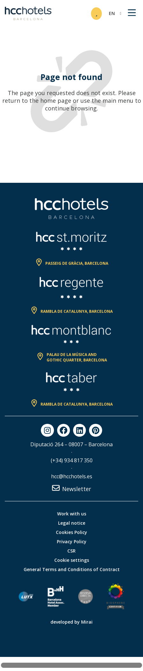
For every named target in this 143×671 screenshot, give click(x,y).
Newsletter (76, 489)
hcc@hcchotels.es (71, 476)
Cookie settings (71, 560)
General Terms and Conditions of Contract (72, 569)
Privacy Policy (72, 541)
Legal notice (71, 523)
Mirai (87, 622)
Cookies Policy (71, 532)
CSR (71, 551)
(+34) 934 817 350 (72, 460)
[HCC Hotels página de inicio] (28, 13)
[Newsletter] (56, 488)
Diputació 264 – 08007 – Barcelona (71, 444)
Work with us (71, 514)
